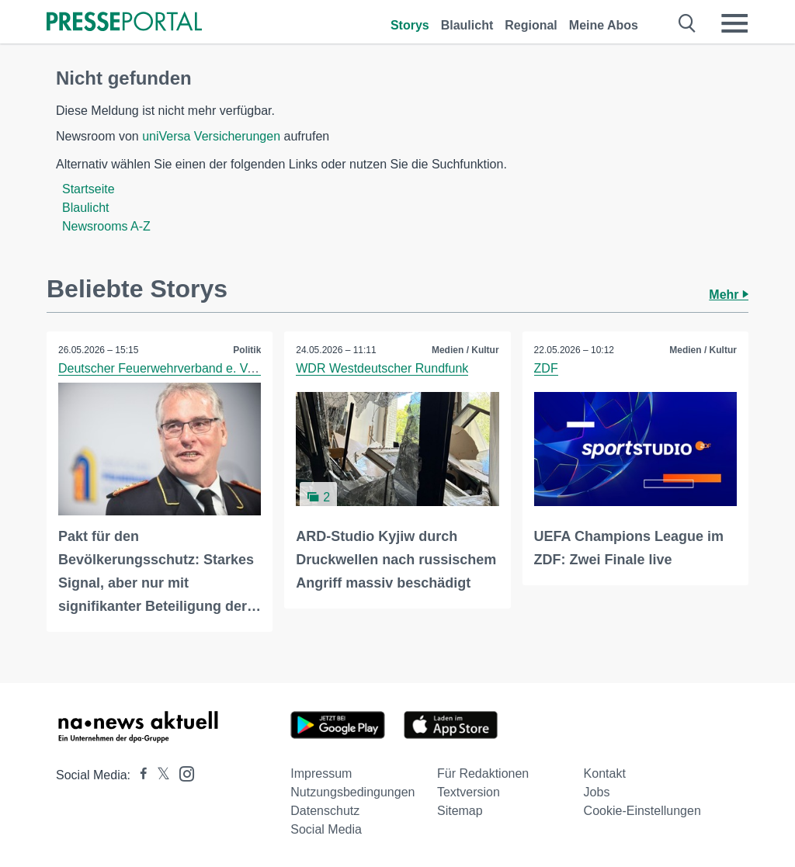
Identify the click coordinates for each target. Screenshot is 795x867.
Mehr (728, 294)
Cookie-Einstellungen (642, 810)
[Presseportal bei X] (159, 775)
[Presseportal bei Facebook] (139, 775)
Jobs (597, 792)
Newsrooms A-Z (106, 226)
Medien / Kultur (465, 350)
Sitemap (460, 810)
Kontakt (605, 773)
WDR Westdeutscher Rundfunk (382, 368)
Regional (531, 25)
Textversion (468, 792)
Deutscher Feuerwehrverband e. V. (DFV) (172, 368)
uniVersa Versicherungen (211, 136)
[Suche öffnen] (687, 23)
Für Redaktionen (483, 773)
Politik (247, 350)
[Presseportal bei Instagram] (182, 772)
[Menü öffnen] (734, 23)
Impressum (321, 773)
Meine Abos (603, 25)
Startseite (88, 189)
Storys (410, 25)
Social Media (326, 829)
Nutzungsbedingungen (352, 792)
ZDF (546, 368)
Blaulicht (467, 25)
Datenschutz (324, 810)
